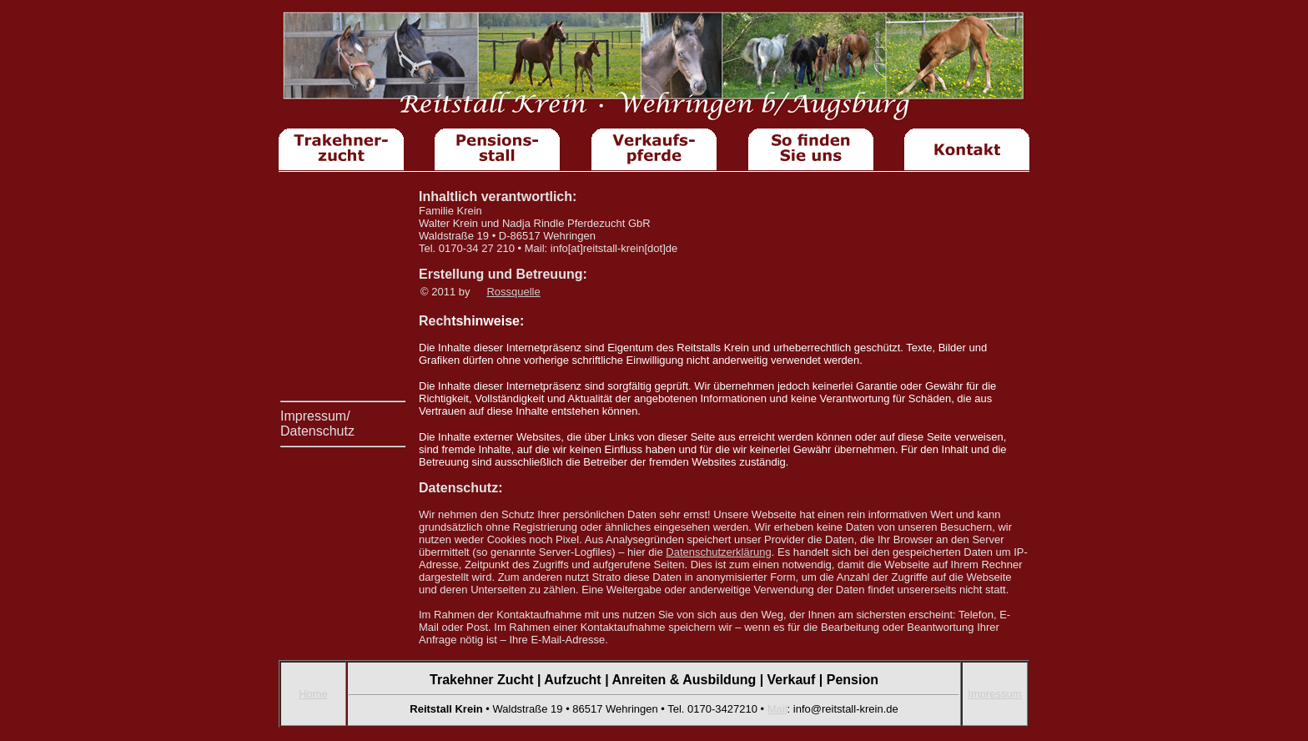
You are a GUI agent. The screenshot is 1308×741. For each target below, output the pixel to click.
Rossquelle (513, 291)
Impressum (994, 694)
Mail (777, 709)
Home (313, 694)
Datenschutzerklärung (718, 552)
